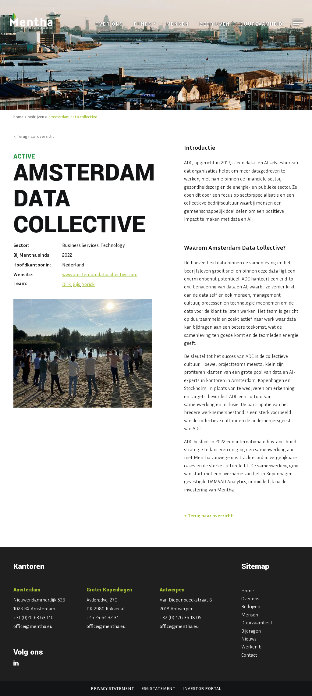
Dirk (66, 284)
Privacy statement (112, 688)
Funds (143, 24)
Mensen (177, 24)
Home (247, 590)
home (18, 116)
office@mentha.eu (33, 626)
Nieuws (249, 639)
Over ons (109, 24)
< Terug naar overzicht (34, 136)
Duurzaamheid (261, 24)
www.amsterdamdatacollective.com (99, 274)
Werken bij (252, 647)
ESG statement (158, 688)
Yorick (88, 284)
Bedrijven (215, 24)
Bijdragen (251, 631)
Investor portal (202, 688)
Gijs (76, 284)
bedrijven (36, 116)
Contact (249, 655)
